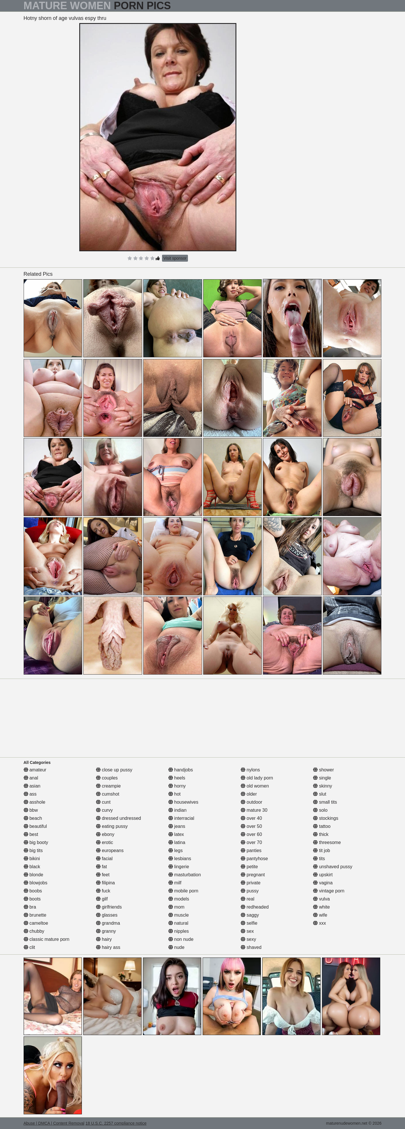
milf (174, 882)
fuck (103, 890)
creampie (108, 785)
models (178, 898)
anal (31, 777)
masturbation (184, 874)
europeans (110, 850)
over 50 (251, 826)
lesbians (179, 858)
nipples (178, 931)
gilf (102, 898)
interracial (181, 818)
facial (104, 858)
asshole (35, 802)
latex (176, 834)
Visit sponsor (175, 258)
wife (320, 915)
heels (176, 777)
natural (178, 923)
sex (247, 931)
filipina (105, 882)
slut (319, 794)
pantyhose (254, 858)
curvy (104, 810)
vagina (323, 882)
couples (107, 777)
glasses (107, 915)
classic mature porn (46, 939)
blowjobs (36, 882)
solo (320, 810)
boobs (33, 890)
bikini (32, 858)
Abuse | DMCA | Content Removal (54, 1123)
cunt (103, 802)
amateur (35, 769)
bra (30, 907)
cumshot (107, 794)
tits (319, 858)
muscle (178, 915)
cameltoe (36, 923)
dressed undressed (118, 818)
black (32, 866)
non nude (180, 939)
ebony (105, 834)
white (321, 907)
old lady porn (257, 777)
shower (323, 769)
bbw (31, 810)
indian (177, 810)
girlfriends (109, 907)
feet (103, 874)
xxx (319, 923)
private (250, 882)
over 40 (251, 818)
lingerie (178, 866)
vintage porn (328, 890)
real (247, 898)
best (31, 834)
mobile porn (183, 890)
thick (320, 834)
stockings (325, 818)
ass (30, 794)
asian (32, 785)
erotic (104, 842)
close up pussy (114, 769)
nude (176, 947)
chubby (34, 931)
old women (255, 785)
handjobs (180, 769)
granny (106, 931)
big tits (33, 850)
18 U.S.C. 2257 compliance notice (116, 1123)
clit (29, 947)
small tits (325, 802)
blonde (34, 874)
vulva (321, 898)
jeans (176, 826)
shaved (251, 947)
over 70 (251, 842)
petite (249, 866)
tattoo (321, 826)
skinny (322, 785)
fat (101, 866)
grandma (108, 923)
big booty (36, 842)
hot (174, 794)
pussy (250, 890)
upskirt (323, 874)
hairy (104, 939)
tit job (321, 850)
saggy (250, 915)
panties (251, 850)
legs (175, 850)
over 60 (251, 834)
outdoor (251, 802)
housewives (183, 802)
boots (32, 898)
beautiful (35, 826)
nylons (250, 769)
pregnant (253, 874)
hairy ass (108, 947)
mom (176, 907)
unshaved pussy (332, 866)
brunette (35, 915)
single (322, 777)
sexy (248, 939)
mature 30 (254, 810)
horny (177, 785)
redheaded (255, 907)
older (249, 794)
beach (33, 818)
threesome (327, 842)
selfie (249, 923)
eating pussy (112, 826)
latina (176, 842)
